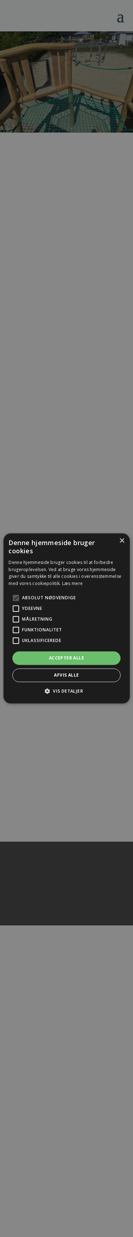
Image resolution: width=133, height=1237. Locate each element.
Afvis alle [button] (66, 675)
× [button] (121, 541)
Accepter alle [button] (66, 658)
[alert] (66, 618)
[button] (66, 691)
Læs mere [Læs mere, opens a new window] (72, 583)
